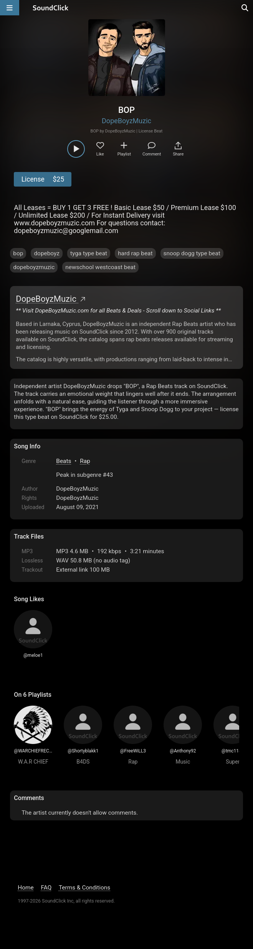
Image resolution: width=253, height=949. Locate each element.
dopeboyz (47, 253)
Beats (63, 461)
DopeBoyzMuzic (126, 121)
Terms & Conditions (84, 887)
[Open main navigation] (9, 7)
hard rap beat (135, 253)
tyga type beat (88, 253)
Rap (85, 461)
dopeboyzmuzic (34, 267)
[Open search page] (245, 7)
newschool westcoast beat (100, 267)
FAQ (46, 887)
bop (18, 253)
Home (25, 887)
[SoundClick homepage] (51, 7)
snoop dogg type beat (192, 253)
